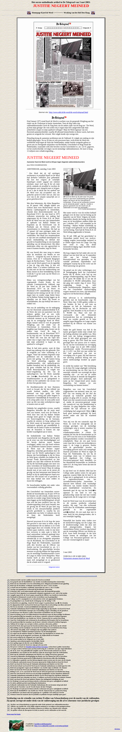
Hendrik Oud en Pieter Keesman (37, 647)
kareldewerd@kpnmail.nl (42, 724)
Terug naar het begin (13, 714)
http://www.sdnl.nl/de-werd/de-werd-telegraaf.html (68, 112)
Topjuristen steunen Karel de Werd (76, 558)
